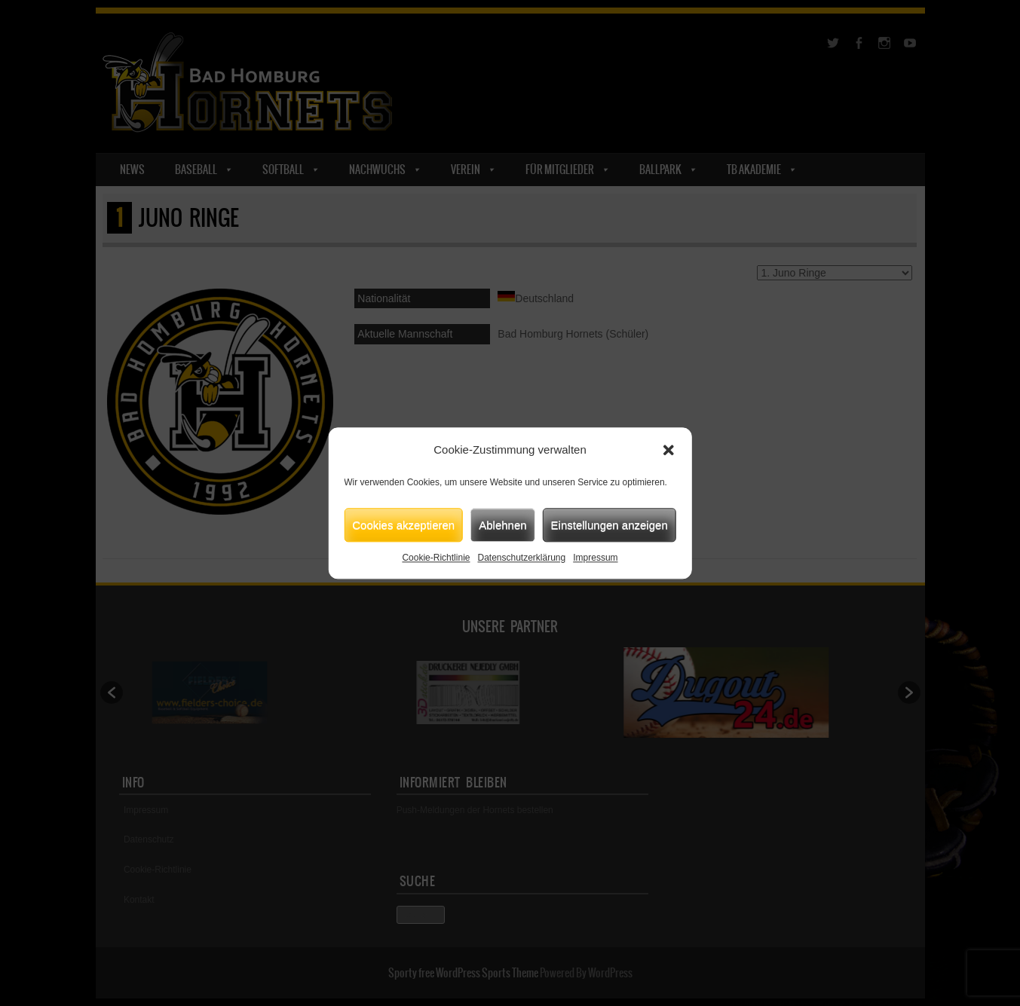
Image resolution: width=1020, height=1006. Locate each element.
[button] (668, 449)
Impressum (595, 557)
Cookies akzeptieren (403, 524)
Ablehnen (502, 524)
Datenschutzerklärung (521, 557)
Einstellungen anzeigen (609, 524)
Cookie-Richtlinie (436, 557)
